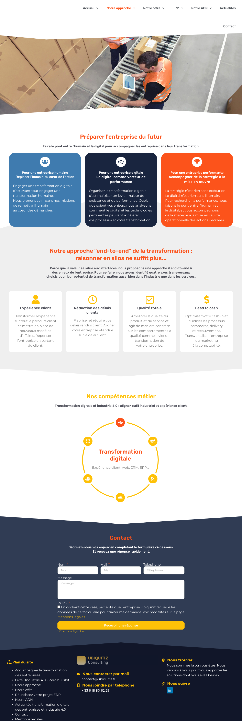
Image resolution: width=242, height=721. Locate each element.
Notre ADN (24, 700)
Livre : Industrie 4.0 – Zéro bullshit (42, 680)
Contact (229, 26)
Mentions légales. (71, 617)
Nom (61, 564)
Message (64, 578)
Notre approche (28, 685)
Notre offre (24, 690)
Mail (104, 564)
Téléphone (152, 564)
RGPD (62, 603)
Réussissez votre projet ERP (37, 695)
